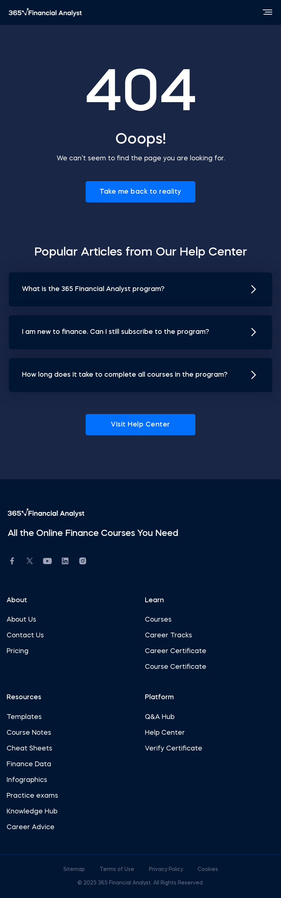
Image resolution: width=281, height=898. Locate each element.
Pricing (18, 651)
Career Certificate (175, 651)
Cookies (208, 869)
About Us (21, 619)
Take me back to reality (140, 192)
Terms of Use (118, 869)
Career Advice (31, 827)
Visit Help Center (140, 424)
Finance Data (29, 764)
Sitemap (74, 869)
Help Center (165, 733)
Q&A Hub (160, 717)
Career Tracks (168, 635)
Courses (158, 619)
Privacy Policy (166, 869)
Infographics (27, 780)
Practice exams (32, 796)
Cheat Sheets (29, 748)
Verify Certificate (173, 748)
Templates (24, 717)
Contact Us (25, 635)
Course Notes (29, 733)
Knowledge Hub (32, 811)
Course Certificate (175, 667)
